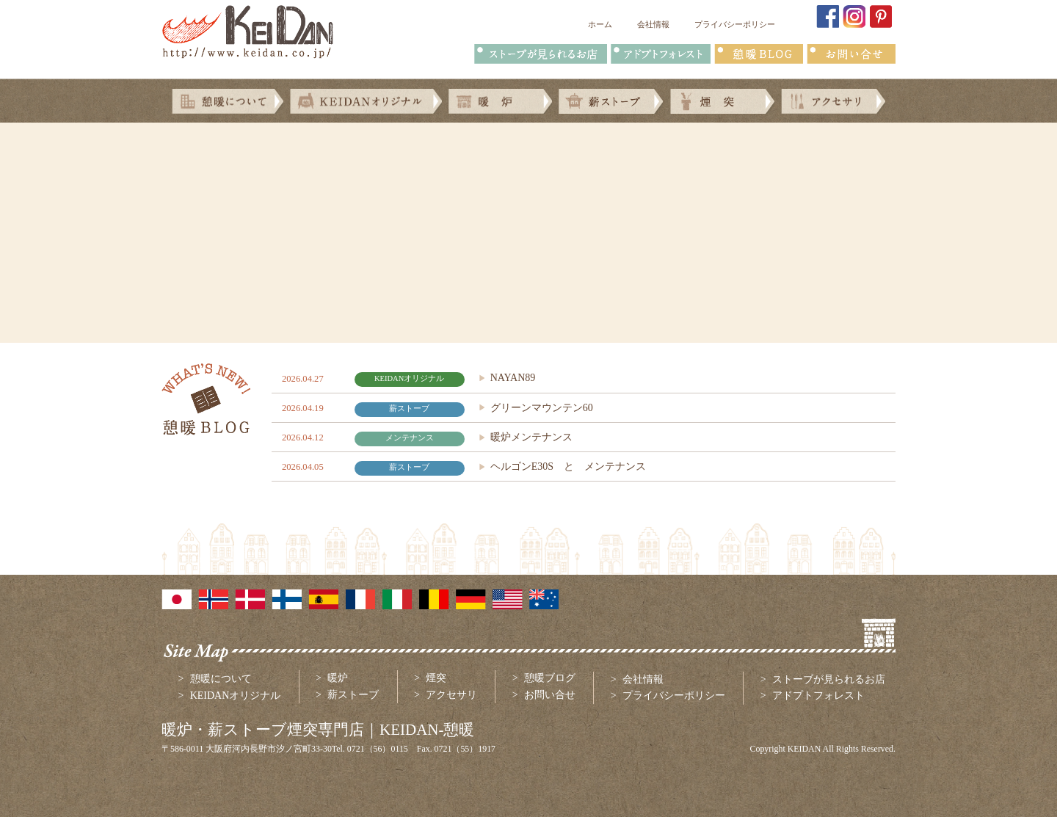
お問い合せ (549, 694)
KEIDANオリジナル (235, 695)
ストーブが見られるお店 (828, 679)
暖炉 (337, 677)
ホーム (600, 24)
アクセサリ (451, 694)
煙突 (436, 677)
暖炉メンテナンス (531, 437)
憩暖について (221, 678)
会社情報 (653, 24)
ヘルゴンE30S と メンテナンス (568, 466)
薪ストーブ (353, 694)
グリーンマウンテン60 (541, 407)
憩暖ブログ (549, 677)
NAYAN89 (513, 377)
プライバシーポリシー (734, 24)
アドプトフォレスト (818, 695)
